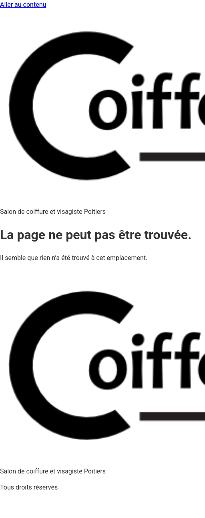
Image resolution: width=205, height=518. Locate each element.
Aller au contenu (23, 4)
